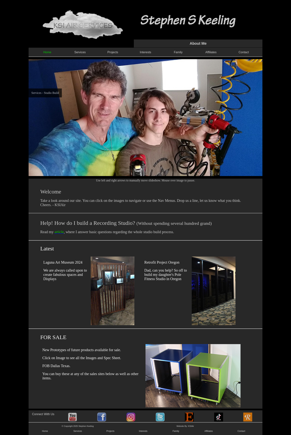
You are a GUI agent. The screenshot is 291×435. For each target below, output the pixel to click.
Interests (145, 52)
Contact (243, 52)
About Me (198, 43)
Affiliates (211, 52)
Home (45, 431)
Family (178, 52)
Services (80, 52)
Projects (112, 52)
